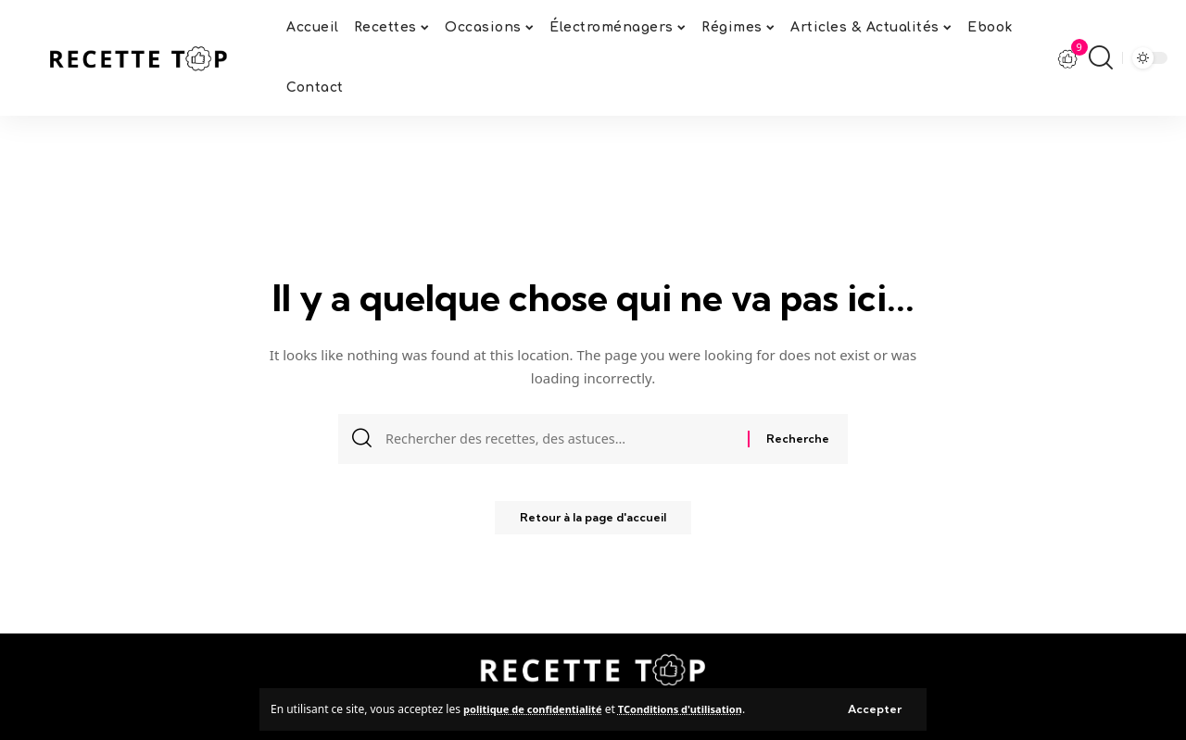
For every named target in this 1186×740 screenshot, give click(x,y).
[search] (1101, 57)
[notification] (1068, 58)
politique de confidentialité (538, 708)
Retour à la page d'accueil (593, 523)
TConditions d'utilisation (697, 708)
